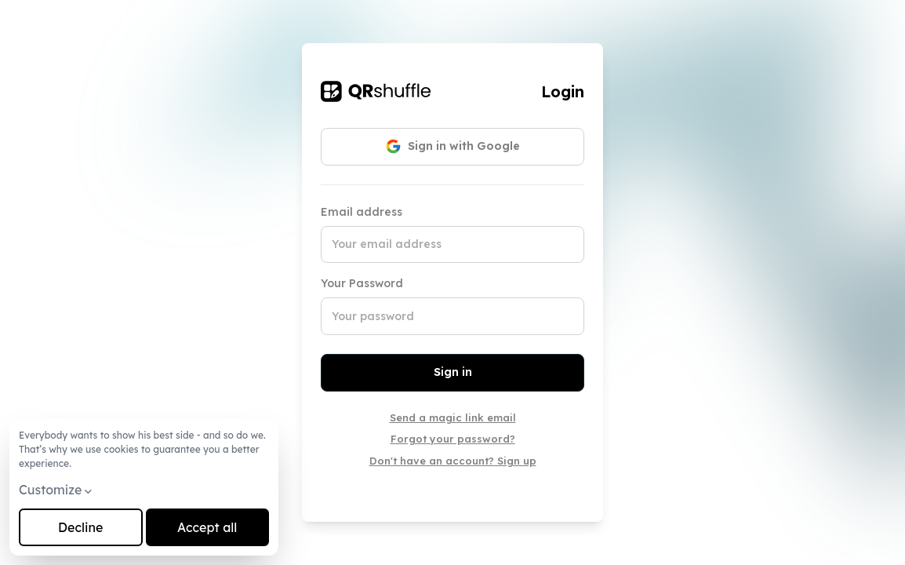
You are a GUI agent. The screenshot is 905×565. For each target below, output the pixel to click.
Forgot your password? (453, 438)
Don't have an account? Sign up (452, 460)
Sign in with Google (452, 146)
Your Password (362, 283)
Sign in (453, 372)
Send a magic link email (453, 417)
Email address (361, 212)
